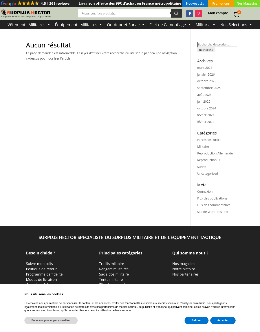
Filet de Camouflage (170, 24)
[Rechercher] (176, 13)
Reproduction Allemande (215, 153)
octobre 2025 (206, 81)
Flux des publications (212, 198)
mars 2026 (204, 67)
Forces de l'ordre (209, 140)
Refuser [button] (196, 320)
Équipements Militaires (79, 24)
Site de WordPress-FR (212, 212)
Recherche (206, 50)
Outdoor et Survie (126, 24)
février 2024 (205, 115)
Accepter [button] (223, 320)
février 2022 (205, 122)
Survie (201, 167)
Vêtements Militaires (29, 24)
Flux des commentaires (213, 205)
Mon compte (218, 13)
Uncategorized (207, 173)
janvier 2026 (206, 74)
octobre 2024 (206, 108)
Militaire (203, 146)
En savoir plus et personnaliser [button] (51, 320)
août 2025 (204, 95)
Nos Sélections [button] (236, 24)
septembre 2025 (209, 88)
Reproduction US (209, 160)
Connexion (204, 191)
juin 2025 (203, 101)
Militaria (206, 24)
